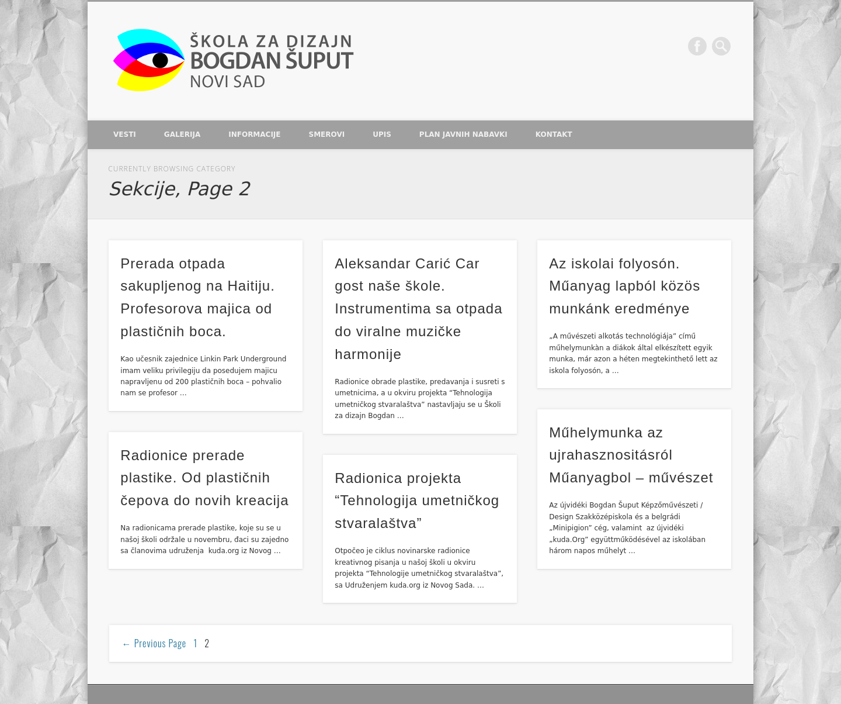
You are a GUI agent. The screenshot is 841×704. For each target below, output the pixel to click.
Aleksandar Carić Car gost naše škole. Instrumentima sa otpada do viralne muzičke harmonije (418, 309)
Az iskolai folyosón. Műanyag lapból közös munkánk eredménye (624, 286)
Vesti (124, 134)
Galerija (182, 134)
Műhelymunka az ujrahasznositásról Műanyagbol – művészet (631, 455)
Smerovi (327, 134)
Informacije (254, 134)
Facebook (697, 46)
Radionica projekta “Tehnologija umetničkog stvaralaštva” (417, 501)
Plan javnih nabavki (463, 134)
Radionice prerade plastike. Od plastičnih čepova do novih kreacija (204, 478)
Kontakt (554, 134)
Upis (382, 134)
